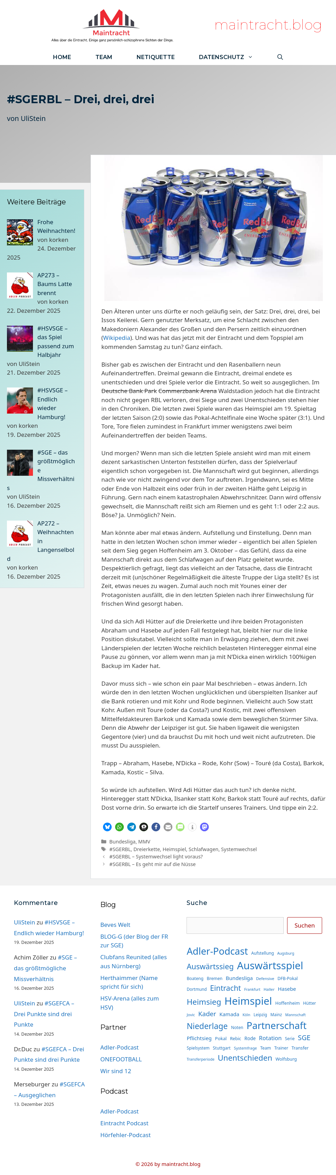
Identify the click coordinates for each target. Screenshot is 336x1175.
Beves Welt (115, 925)
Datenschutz (232, 57)
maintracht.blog (268, 24)
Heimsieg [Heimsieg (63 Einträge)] (204, 1001)
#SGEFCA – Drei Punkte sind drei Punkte (44, 1013)
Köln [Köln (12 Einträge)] (246, 1014)
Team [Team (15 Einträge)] (265, 1048)
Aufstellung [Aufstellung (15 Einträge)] (262, 953)
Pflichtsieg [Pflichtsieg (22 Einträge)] (199, 1038)
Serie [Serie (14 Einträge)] (290, 1038)
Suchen (304, 925)
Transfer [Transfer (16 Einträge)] (300, 1048)
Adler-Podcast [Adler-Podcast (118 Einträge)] (217, 951)
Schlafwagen (203, 849)
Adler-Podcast (119, 1047)
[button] (107, 827)
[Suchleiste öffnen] (280, 57)
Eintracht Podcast (124, 1123)
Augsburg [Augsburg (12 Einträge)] (285, 953)
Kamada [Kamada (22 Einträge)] (229, 1014)
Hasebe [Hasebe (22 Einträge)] (287, 988)
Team (103, 57)
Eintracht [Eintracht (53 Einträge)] (225, 988)
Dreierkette (146, 849)
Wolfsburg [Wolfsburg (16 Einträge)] (286, 1059)
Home (62, 57)
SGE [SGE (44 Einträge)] (304, 1037)
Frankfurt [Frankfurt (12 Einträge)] (252, 989)
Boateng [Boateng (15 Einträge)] (195, 978)
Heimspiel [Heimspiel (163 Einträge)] (248, 1001)
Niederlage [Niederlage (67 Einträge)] (207, 1026)
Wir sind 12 (115, 1071)
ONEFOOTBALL (121, 1059)
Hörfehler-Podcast (125, 1135)
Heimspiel (174, 849)
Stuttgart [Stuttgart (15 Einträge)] (222, 1048)
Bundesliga (122, 841)
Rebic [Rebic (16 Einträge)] (235, 1038)
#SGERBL (120, 849)
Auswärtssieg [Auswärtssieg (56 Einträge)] (210, 966)
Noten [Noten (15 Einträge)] (237, 1027)
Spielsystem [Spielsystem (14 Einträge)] (198, 1048)
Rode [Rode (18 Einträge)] (250, 1038)
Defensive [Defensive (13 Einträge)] (265, 978)
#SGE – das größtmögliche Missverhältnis (45, 967)
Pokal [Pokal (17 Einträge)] (221, 1038)
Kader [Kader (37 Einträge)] (207, 1013)
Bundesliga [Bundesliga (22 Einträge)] (239, 977)
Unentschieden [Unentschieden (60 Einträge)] (245, 1057)
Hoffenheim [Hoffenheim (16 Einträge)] (287, 1003)
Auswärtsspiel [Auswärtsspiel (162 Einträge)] (270, 965)
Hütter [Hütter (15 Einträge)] (309, 1003)
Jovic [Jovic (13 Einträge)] (191, 1014)
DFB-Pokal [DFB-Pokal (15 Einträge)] (287, 978)
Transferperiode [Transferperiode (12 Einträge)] (200, 1059)
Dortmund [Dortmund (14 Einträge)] (197, 989)
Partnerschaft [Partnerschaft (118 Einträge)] (277, 1025)
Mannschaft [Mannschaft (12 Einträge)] (295, 1014)
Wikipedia (116, 338)
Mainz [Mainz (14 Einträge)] (276, 1014)
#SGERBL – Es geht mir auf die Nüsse (152, 864)
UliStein (33, 118)
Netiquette (156, 57)
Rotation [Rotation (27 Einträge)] (270, 1038)
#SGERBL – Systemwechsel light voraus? (156, 856)
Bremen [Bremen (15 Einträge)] (214, 978)
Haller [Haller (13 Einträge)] (269, 989)
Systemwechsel (239, 849)
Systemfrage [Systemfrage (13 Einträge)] (245, 1048)
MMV (144, 841)
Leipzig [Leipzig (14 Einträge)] (260, 1014)
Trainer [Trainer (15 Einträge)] (281, 1048)
